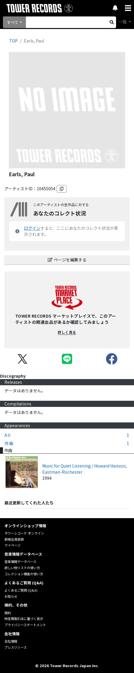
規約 (7, 612)
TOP (13, 41)
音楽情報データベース (20, 561)
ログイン (32, 228)
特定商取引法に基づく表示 (23, 618)
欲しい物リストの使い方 (22, 567)
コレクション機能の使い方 (23, 573)
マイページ (12, 545)
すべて (12, 22)
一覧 (123, 22)
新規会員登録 (14, 539)
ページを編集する (67, 260)
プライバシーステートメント (25, 624)
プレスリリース (15, 647)
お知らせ (10, 596)
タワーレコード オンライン (24, 533)
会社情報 (10, 641)
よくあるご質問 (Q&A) (21, 590)
